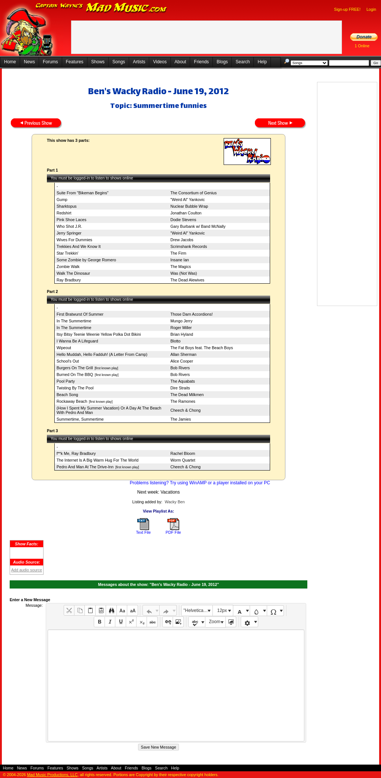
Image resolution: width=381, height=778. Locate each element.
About (180, 61)
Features (74, 61)
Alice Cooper (181, 361)
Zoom (215, 621)
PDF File (173, 532)
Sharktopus (67, 206)
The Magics (180, 266)
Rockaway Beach (72, 401)
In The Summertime (74, 321)
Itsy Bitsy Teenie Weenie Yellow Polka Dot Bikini (99, 334)
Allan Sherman (183, 354)
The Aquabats (182, 381)
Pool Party (66, 381)
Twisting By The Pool (75, 388)
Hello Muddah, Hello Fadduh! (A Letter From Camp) (102, 354)
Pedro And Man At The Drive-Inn (85, 467)
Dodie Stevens (183, 219)
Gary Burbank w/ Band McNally (197, 226)
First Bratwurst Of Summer (80, 314)
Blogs (222, 61)
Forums (50, 61)
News (29, 61)
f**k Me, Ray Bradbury (76, 453)
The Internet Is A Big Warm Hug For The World (97, 460)
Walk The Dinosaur (73, 273)
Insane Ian (179, 260)
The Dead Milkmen (187, 394)
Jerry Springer (69, 233)
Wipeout (64, 347)
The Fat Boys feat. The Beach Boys (201, 347)
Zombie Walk (68, 266)
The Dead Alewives (187, 280)
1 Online (362, 46)
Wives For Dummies (74, 239)
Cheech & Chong (185, 410)
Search (243, 61)
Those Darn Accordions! (191, 314)
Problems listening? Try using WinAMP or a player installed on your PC (200, 482)
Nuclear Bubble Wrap (189, 206)
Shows (98, 61)
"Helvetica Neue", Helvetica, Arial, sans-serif (197, 610)
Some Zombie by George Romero (86, 260)
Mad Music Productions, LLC (52, 774)
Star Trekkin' (68, 253)
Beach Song (67, 394)
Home (10, 61)
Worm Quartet (182, 460)
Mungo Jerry (181, 321)
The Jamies (180, 419)
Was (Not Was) (183, 273)
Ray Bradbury (69, 280)
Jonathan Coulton (186, 213)
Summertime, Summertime (80, 419)
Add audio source (26, 570)
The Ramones (182, 401)
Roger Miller (181, 327)
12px (222, 610)
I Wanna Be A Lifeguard (77, 341)
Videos (159, 61)
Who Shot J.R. (69, 226)
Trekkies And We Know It (78, 246)
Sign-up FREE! (347, 9)
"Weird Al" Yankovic (187, 199)
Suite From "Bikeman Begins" (83, 193)
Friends (201, 61)
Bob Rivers (180, 368)
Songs (118, 61)
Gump (62, 199)
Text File (143, 532)
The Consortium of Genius (193, 193)
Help (262, 61)
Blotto (175, 341)
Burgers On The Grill (75, 368)
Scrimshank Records (188, 246)
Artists (139, 61)
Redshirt (64, 213)
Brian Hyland (181, 334)
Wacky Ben (175, 502)
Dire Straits (180, 388)
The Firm (178, 253)
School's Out (68, 361)
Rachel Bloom (182, 453)
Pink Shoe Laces (71, 219)
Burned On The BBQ (75, 374)
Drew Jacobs (181, 239)
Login (371, 9)
